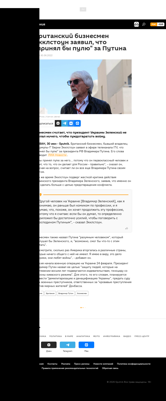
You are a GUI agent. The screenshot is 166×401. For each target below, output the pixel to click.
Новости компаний (103, 363)
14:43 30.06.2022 (43, 55)
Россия (39, 293)
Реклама (65, 363)
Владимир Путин (65, 293)
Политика (55, 336)
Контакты (52, 363)
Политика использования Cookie (20, 368)
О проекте (8, 363)
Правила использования (31, 363)
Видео (127, 336)
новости (8, 336)
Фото (96, 336)
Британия (50, 293)
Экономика (38, 336)
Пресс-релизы (81, 363)
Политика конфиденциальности (133, 363)
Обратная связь (110, 368)
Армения (23, 336)
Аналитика (83, 336)
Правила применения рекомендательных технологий (70, 368)
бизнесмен (82, 293)
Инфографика (111, 336)
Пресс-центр (141, 336)
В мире (69, 336)
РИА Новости (57, 155)
